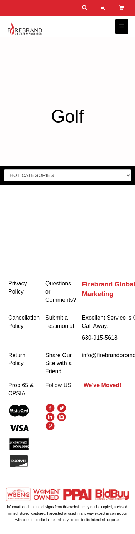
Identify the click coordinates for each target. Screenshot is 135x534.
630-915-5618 (100, 338)
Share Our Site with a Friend (58, 363)
